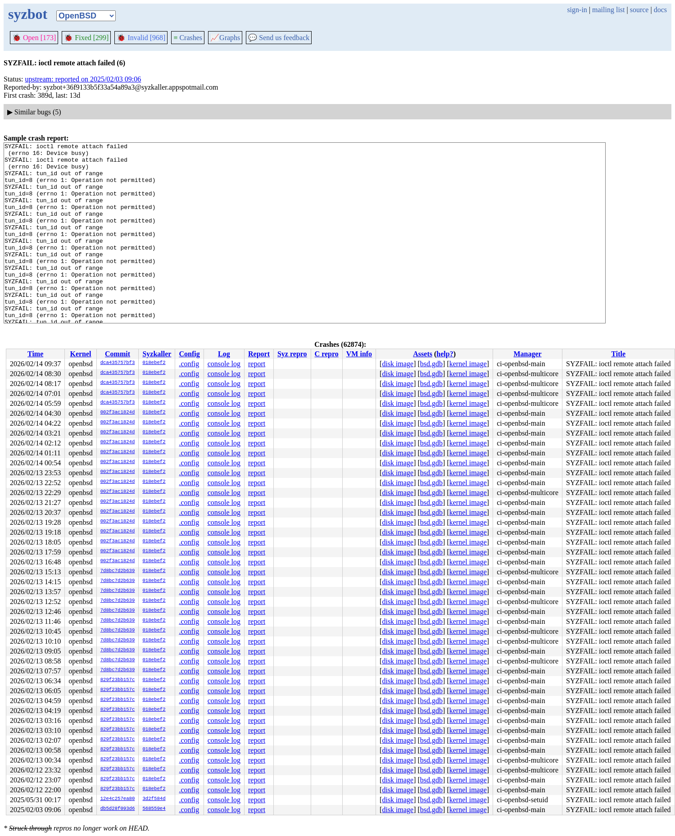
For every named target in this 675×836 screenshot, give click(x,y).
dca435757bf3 (117, 363)
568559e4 (153, 809)
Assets (422, 354)
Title (618, 354)
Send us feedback (278, 37)
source (639, 10)
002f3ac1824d (117, 412)
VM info (359, 354)
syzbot (27, 14)
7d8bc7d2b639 (117, 571)
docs (660, 10)
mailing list (608, 10)
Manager (527, 354)
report (256, 364)
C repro (327, 354)
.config (189, 364)
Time (35, 354)
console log (224, 364)
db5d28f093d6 (117, 809)
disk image (397, 364)
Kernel (80, 354)
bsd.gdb (431, 364)
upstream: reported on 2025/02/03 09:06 (83, 79)
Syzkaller (156, 354)
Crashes (187, 37)
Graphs (225, 37)
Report (259, 354)
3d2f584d (153, 799)
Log (224, 354)
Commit (117, 354)
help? (444, 354)
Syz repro (292, 354)
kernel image (468, 364)
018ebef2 (153, 363)
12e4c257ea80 (117, 799)
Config (189, 354)
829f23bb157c (117, 680)
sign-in (577, 10)
